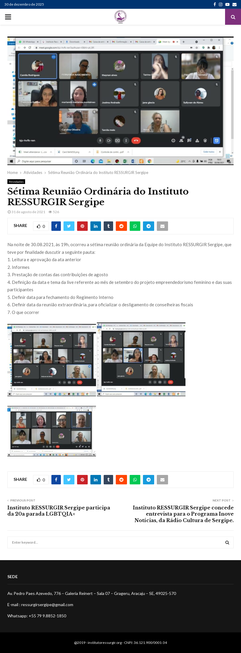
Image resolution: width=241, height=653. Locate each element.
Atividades (16, 181)
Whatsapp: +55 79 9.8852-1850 (36, 615)
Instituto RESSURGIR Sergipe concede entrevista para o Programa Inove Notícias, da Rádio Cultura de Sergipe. (183, 514)
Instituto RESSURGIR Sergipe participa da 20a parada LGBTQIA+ (58, 511)
